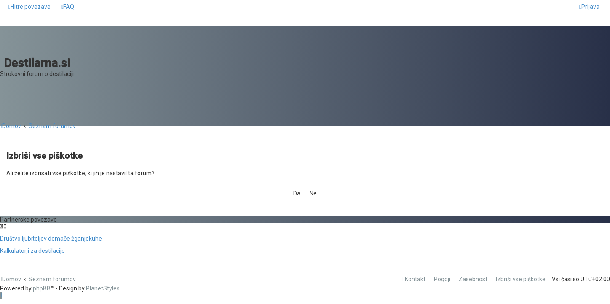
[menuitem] (67, 6)
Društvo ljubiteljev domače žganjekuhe (51, 238)
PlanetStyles (103, 288)
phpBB (42, 288)
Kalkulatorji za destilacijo (32, 250)
